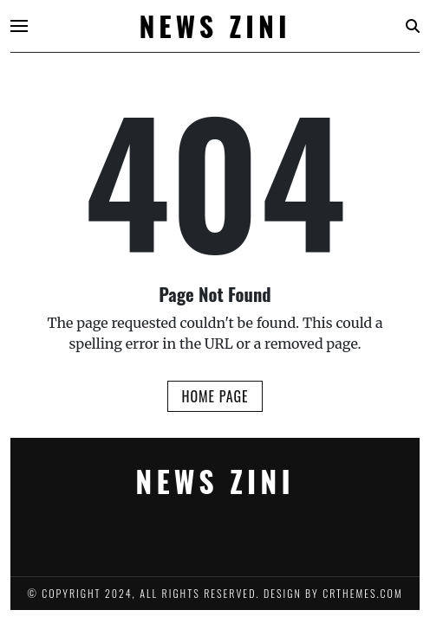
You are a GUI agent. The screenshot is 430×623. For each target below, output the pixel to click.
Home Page (214, 396)
